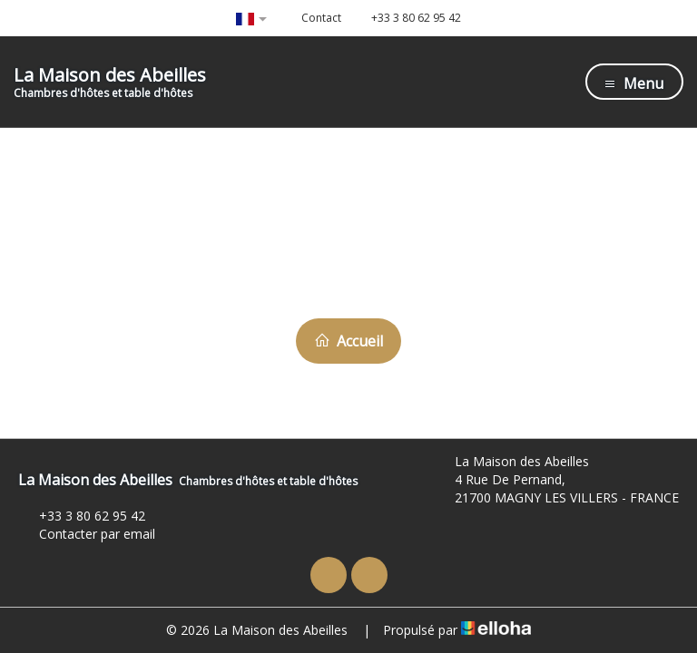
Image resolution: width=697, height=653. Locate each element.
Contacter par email (86, 533)
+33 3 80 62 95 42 (81, 515)
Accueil (348, 341)
